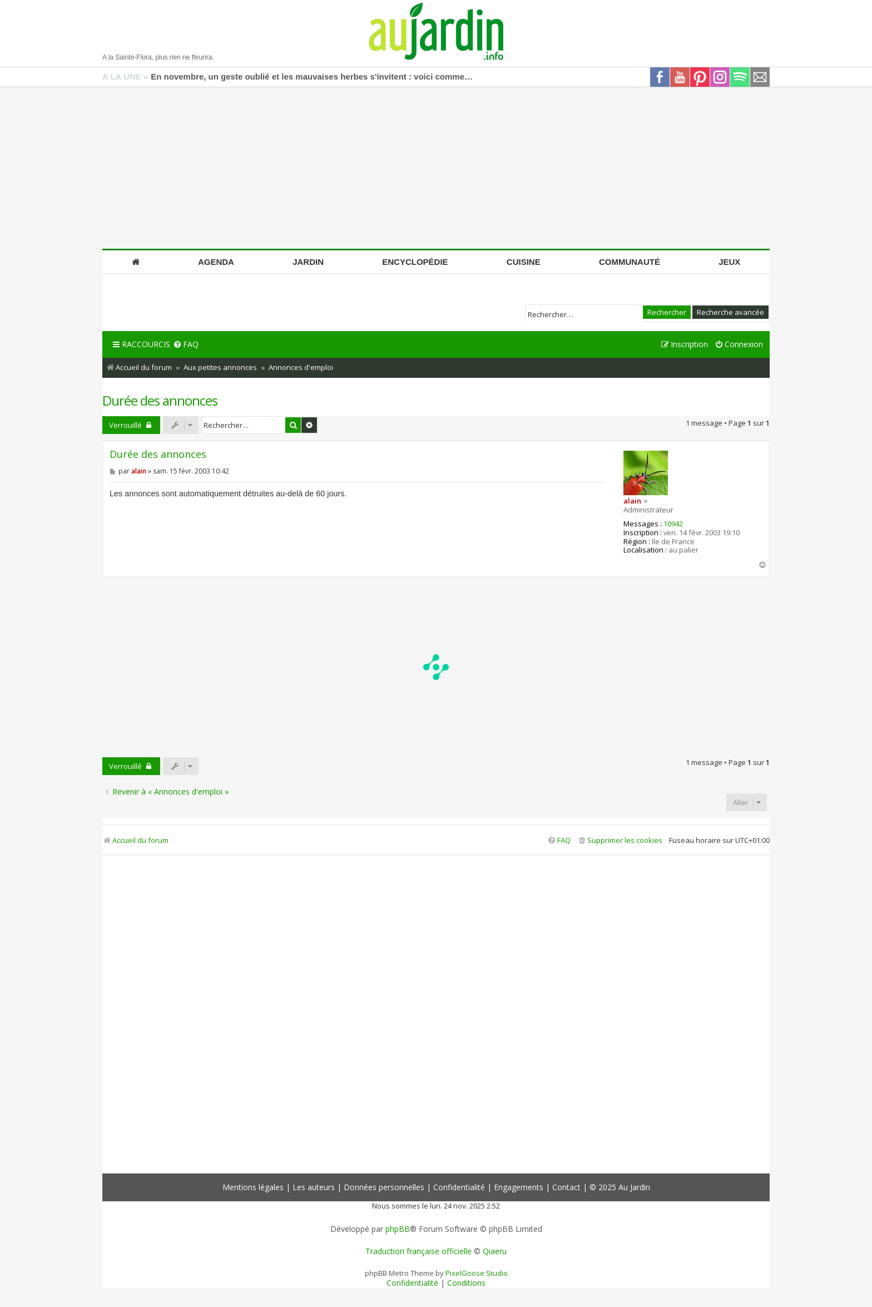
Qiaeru (495, 1251)
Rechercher (666, 312)
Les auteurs (314, 1187)
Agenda (216, 262)
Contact (566, 1187)
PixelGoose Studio (476, 1273)
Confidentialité (459, 1187)
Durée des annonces (159, 400)
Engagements (518, 1187)
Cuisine (524, 262)
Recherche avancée (730, 312)
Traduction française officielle (418, 1251)
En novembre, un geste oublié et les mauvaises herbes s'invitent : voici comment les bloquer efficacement (312, 76)
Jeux (729, 262)
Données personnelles (384, 1187)
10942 (673, 524)
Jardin (308, 262)
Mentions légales (253, 1187)
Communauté (629, 262)
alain (632, 501)
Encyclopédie (415, 262)
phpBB (397, 1229)
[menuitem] (186, 345)
